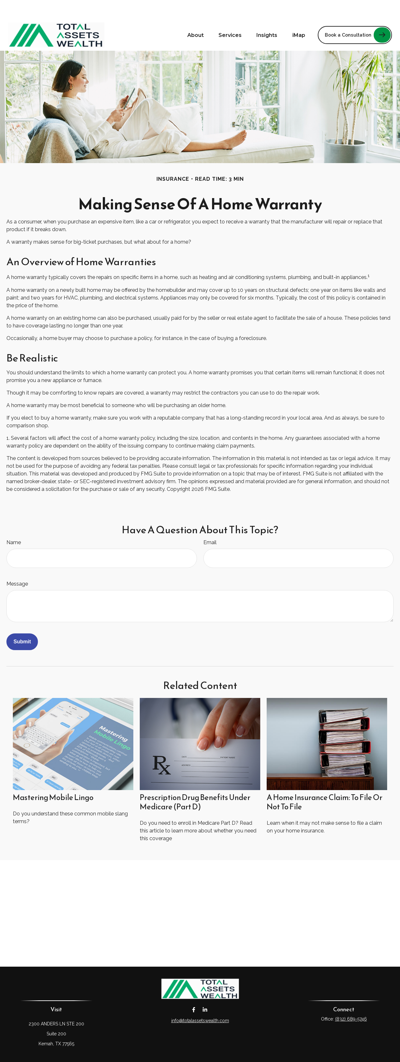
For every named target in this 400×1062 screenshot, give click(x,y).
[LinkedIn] (205, 990)
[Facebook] (194, 990)
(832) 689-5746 (351, 999)
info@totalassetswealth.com (200, 1001)
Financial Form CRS (204, 1051)
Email (210, 523)
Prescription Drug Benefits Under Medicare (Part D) (195, 782)
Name (13, 523)
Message (17, 564)
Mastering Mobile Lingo (53, 778)
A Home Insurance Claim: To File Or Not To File (324, 782)
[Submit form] (22, 622)
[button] (195, 16)
